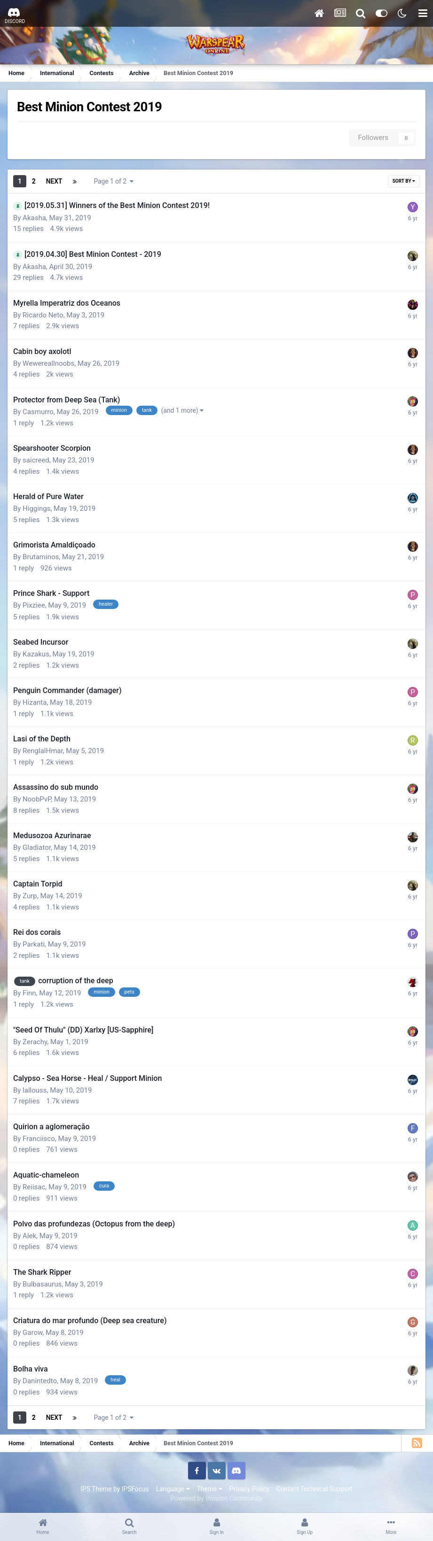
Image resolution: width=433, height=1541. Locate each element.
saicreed (36, 460)
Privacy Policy (249, 1489)
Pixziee (34, 605)
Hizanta (35, 702)
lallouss (35, 1090)
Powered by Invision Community (216, 1498)
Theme (209, 1489)
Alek (29, 1236)
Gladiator (37, 847)
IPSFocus (135, 1489)
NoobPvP (37, 799)
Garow (32, 1332)
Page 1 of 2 (114, 181)
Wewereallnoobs (48, 363)
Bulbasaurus (42, 1284)
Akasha (34, 218)
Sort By (404, 181)
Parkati (34, 944)
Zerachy (35, 1042)
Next (54, 181)
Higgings (36, 508)
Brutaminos (41, 557)
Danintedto (40, 1381)
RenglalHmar (43, 751)
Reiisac (34, 1187)
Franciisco (39, 1138)
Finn (29, 993)
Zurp (30, 896)
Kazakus (36, 654)
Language (173, 1489)
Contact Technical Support (314, 1489)
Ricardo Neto (43, 315)
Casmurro (38, 412)
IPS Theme (95, 1489)
